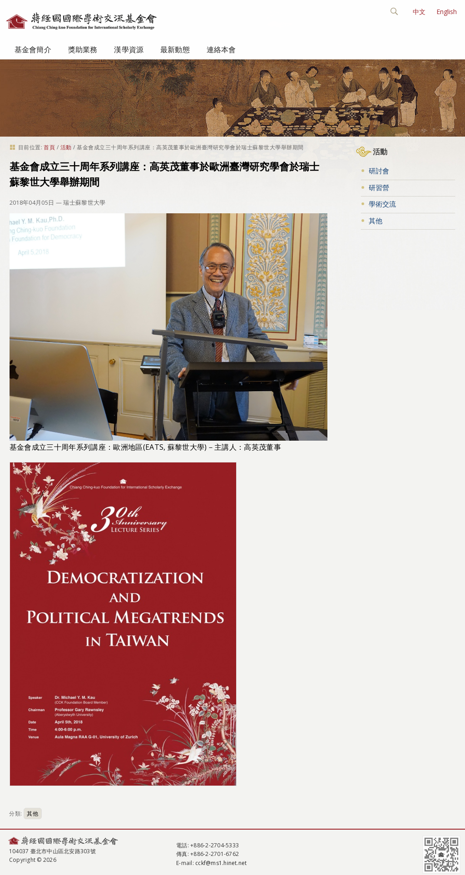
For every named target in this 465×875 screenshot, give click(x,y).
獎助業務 (83, 49)
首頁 (49, 147)
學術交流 (382, 203)
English (446, 11)
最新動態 (175, 49)
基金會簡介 (33, 49)
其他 (32, 813)
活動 (66, 147)
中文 (419, 11)
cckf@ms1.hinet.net (221, 863)
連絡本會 (221, 49)
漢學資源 (128, 49)
